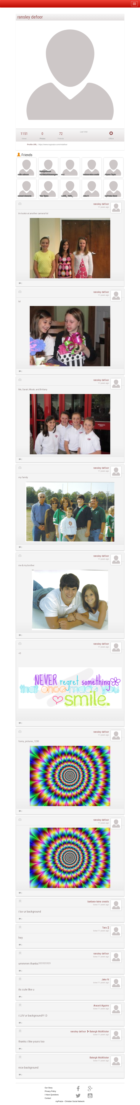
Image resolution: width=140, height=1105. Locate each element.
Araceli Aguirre (101, 1005)
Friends (24, 155)
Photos (42, 139)
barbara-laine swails (98, 901)
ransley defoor (101, 204)
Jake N (105, 979)
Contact (48, 1098)
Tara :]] (105, 927)
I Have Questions (52, 1095)
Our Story (48, 1088)
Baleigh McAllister (98, 1031)
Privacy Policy (50, 1091)
